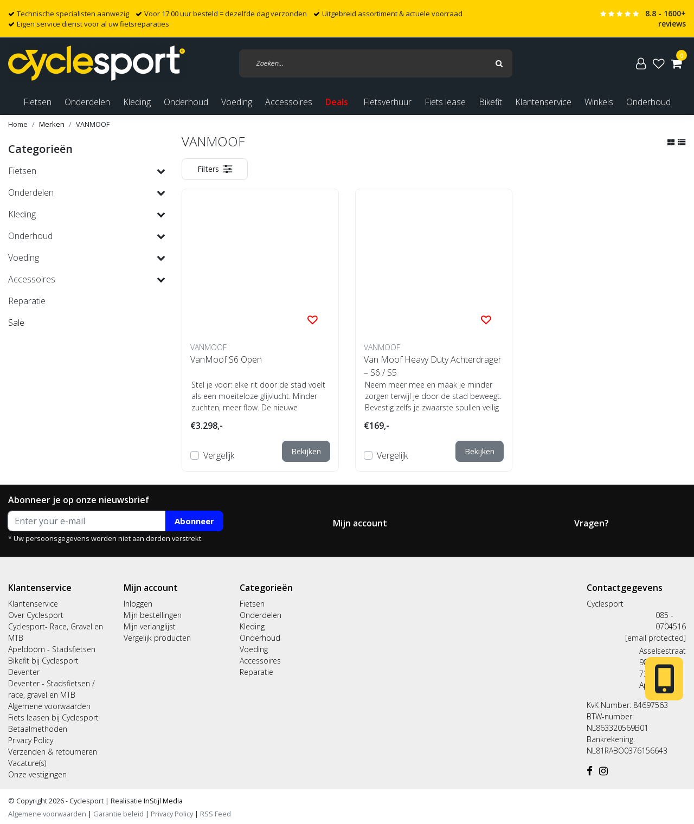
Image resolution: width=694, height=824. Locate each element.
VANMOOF (93, 124)
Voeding (254, 649)
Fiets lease (445, 102)
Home (18, 124)
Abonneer (194, 521)
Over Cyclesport (35, 615)
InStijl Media (162, 801)
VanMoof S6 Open (226, 359)
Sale (16, 323)
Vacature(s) (27, 763)
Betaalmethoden (37, 729)
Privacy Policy (30, 740)
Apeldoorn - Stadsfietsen (51, 649)
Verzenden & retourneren (52, 751)
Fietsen (252, 603)
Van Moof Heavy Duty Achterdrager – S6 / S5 (433, 365)
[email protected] (655, 638)
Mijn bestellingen (153, 615)
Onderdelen (260, 615)
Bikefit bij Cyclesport (43, 660)
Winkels (598, 102)
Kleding (252, 626)
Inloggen (138, 603)
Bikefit (490, 102)
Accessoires (260, 660)
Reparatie (256, 672)
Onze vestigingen (37, 774)
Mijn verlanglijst (150, 626)
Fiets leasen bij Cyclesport (53, 717)
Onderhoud (648, 102)
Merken (52, 124)
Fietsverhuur (387, 102)
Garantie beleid (119, 814)
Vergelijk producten (157, 638)
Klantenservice (543, 102)
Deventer (24, 672)
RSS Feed (215, 814)
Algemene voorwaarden (49, 706)
